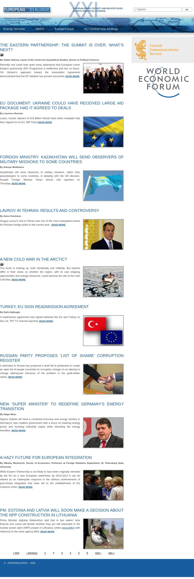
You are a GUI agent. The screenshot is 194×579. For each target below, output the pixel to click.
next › (98, 553)
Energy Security (14, 29)
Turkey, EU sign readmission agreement (44, 306)
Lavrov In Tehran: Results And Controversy (49, 210)
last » (111, 553)
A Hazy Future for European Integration (46, 457)
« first (16, 553)
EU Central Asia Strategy (101, 29)
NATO (40, 29)
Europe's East (64, 29)
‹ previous (31, 553)
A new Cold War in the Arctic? (33, 259)
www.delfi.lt (68, 527)
